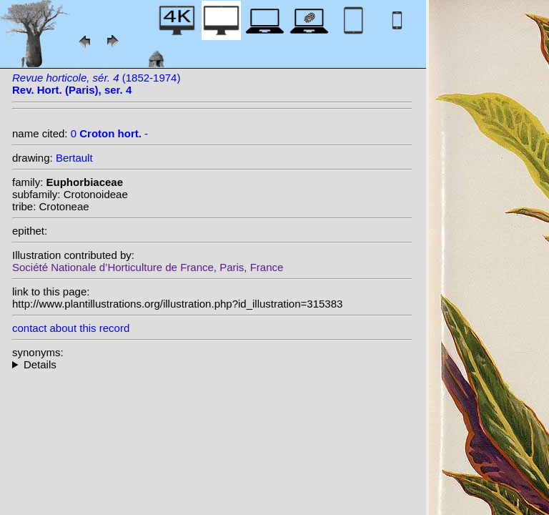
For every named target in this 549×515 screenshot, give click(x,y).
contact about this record (70, 328)
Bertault (74, 158)
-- (212, 364)
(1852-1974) (96, 84)
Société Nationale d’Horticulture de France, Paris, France (147, 267)
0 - (109, 133)
